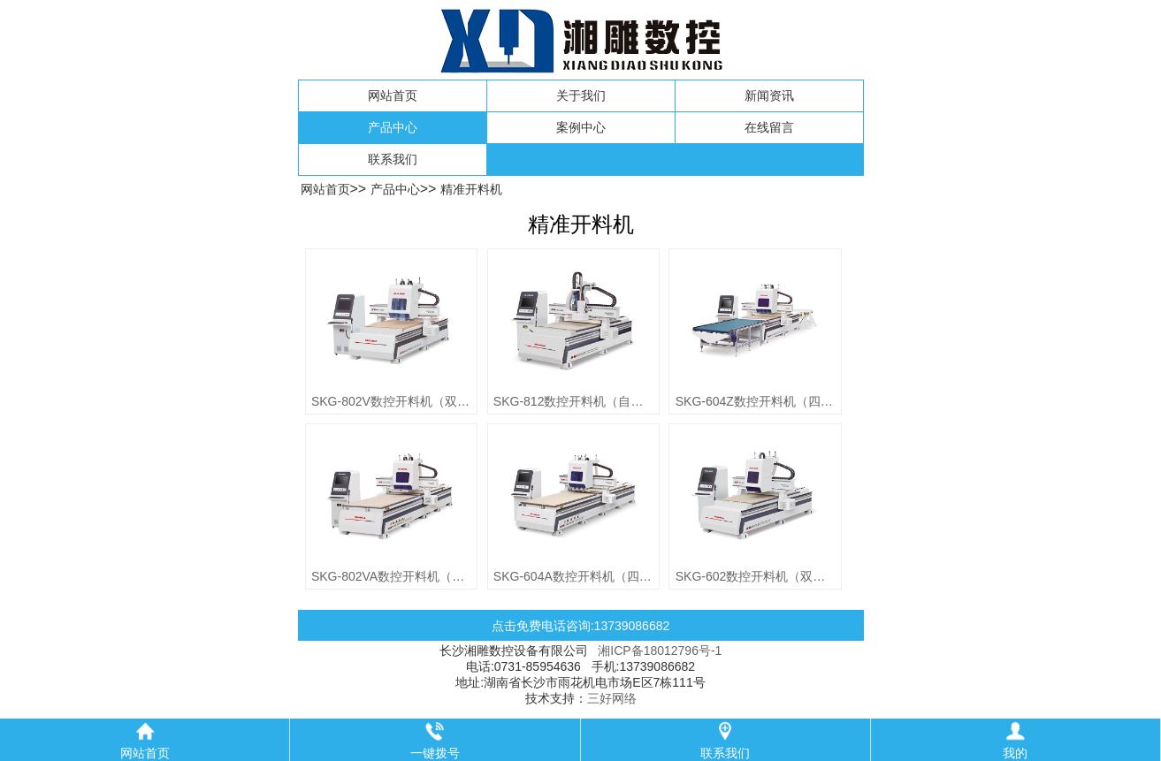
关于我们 (581, 95)
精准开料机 (471, 189)
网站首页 (392, 95)
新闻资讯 (769, 95)
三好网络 (612, 698)
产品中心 (392, 127)
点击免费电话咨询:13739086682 (581, 626)
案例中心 (581, 127)
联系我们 (392, 159)
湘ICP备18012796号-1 (660, 650)
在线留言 (769, 127)
